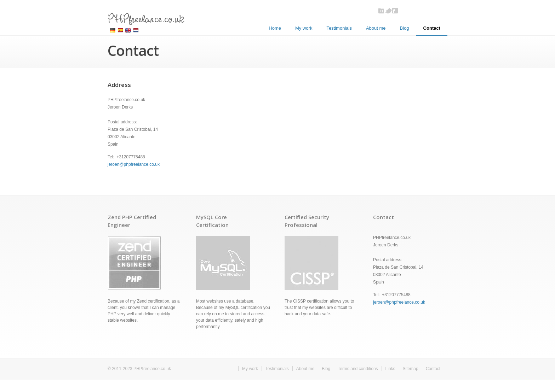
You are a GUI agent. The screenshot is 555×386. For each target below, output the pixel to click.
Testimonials (339, 28)
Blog (404, 28)
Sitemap (410, 368)
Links (390, 368)
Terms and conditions (358, 368)
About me (376, 28)
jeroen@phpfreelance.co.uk (134, 164)
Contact (431, 28)
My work (303, 28)
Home (275, 28)
